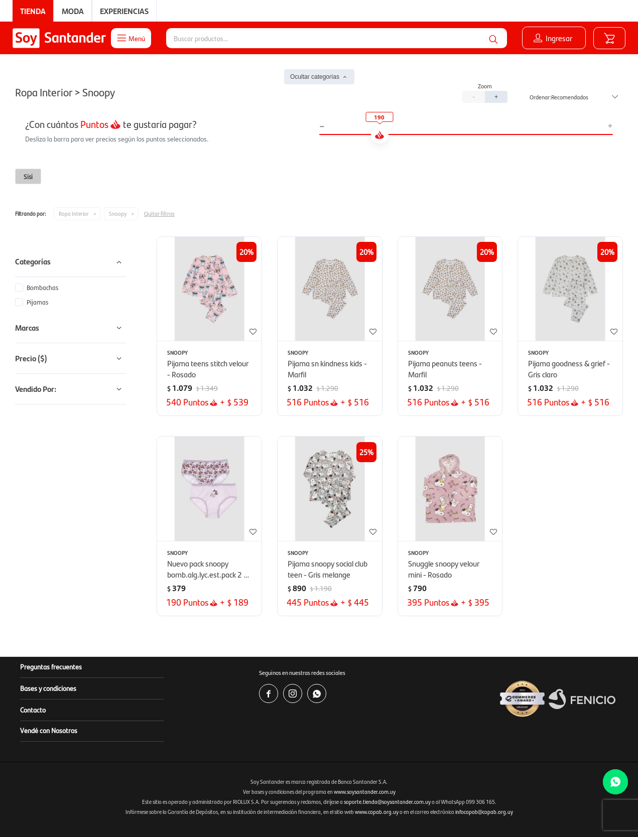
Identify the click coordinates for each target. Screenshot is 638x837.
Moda (73, 11)
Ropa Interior (74, 213)
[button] (493, 38)
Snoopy (117, 213)
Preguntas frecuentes (51, 666)
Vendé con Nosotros (48, 730)
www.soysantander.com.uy (365, 791)
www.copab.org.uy (377, 811)
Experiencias (124, 11)
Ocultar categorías (314, 76)
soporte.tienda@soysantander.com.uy (387, 801)
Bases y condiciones (48, 688)
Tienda (33, 11)
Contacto (33, 710)
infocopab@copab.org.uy (484, 811)
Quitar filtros (159, 213)
